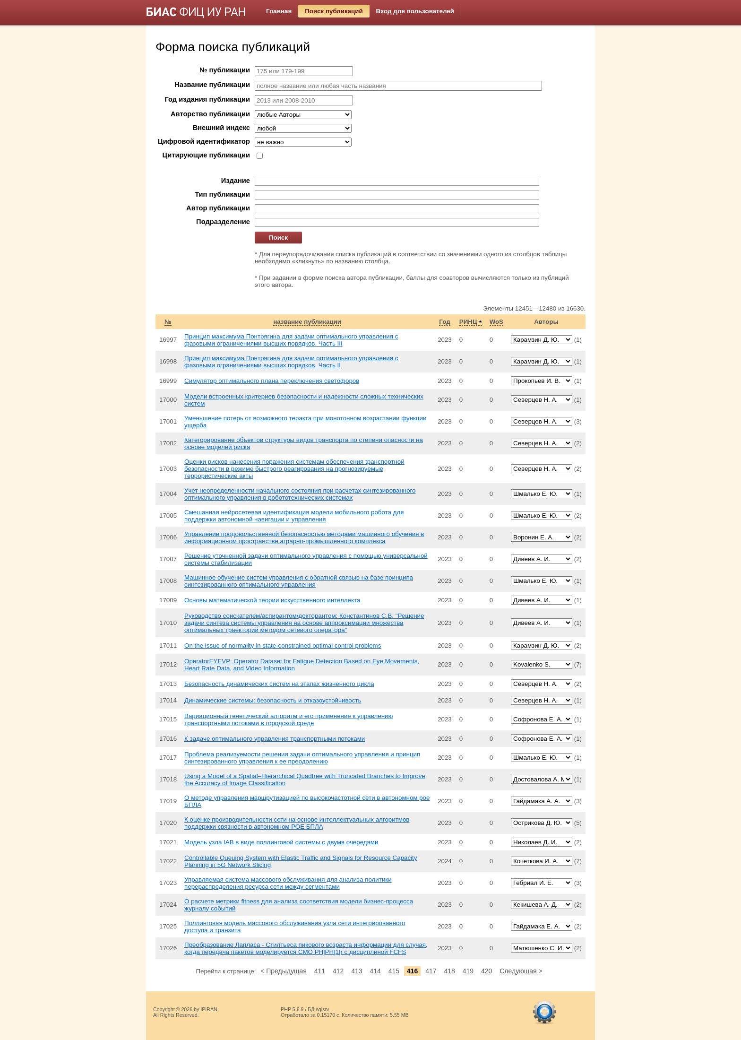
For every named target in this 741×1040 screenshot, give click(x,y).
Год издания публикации (207, 99)
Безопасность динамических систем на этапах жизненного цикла (279, 683)
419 (468, 971)
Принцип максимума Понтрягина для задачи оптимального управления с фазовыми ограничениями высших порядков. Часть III (291, 340)
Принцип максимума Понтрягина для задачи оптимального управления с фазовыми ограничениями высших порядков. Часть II (291, 362)
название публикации (307, 321)
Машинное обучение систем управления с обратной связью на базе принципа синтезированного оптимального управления (298, 581)
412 (338, 971)
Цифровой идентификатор (204, 141)
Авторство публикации (210, 114)
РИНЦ (468, 321)
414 (375, 971)
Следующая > (521, 971)
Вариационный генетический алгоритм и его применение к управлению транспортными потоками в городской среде (288, 719)
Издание (235, 180)
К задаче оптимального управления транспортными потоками (274, 738)
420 (486, 971)
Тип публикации (222, 194)
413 (356, 971)
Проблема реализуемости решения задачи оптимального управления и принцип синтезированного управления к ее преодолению (302, 758)
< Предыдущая (283, 971)
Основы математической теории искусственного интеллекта (272, 600)
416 (412, 971)
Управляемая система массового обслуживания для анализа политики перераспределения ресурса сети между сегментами (288, 883)
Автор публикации (218, 208)
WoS (496, 321)
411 (319, 971)
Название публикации (212, 84)
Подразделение (223, 221)
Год (444, 321)
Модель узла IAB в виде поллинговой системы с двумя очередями (281, 842)
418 (449, 971)
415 (393, 971)
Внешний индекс (221, 127)
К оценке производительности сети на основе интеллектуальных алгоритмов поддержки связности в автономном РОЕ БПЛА (296, 823)
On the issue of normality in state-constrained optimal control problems (282, 645)
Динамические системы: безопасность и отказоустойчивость (272, 700)
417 (430, 971)
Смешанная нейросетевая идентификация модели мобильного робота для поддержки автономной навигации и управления (294, 516)
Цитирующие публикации (206, 155)
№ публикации (224, 70)
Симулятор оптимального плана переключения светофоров (271, 380)
